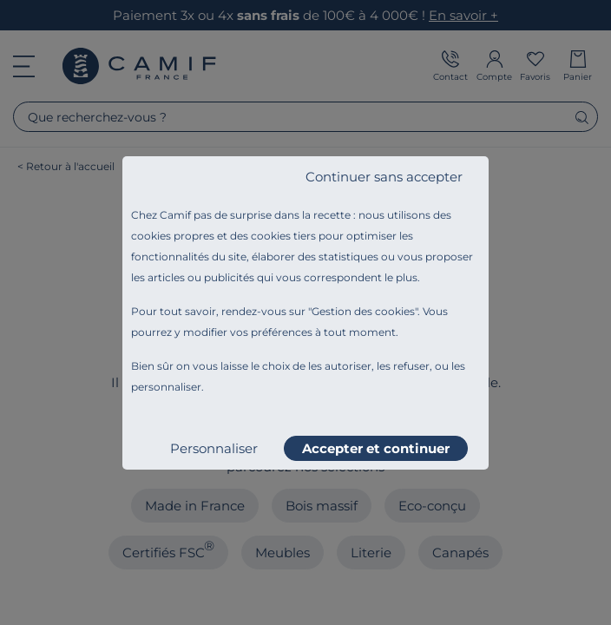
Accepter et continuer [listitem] (376, 448)
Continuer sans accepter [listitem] (384, 176)
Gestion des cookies (363, 311)
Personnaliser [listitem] (214, 448)
